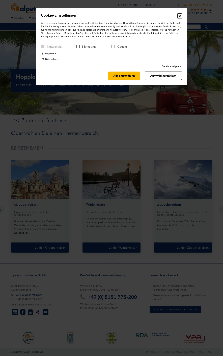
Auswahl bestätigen (163, 76)
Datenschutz (50, 59)
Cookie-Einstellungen (59, 15)
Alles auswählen (124, 76)
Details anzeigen (170, 66)
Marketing (86, 46)
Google (119, 46)
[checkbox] (42, 46)
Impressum (49, 53)
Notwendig (51, 46)
